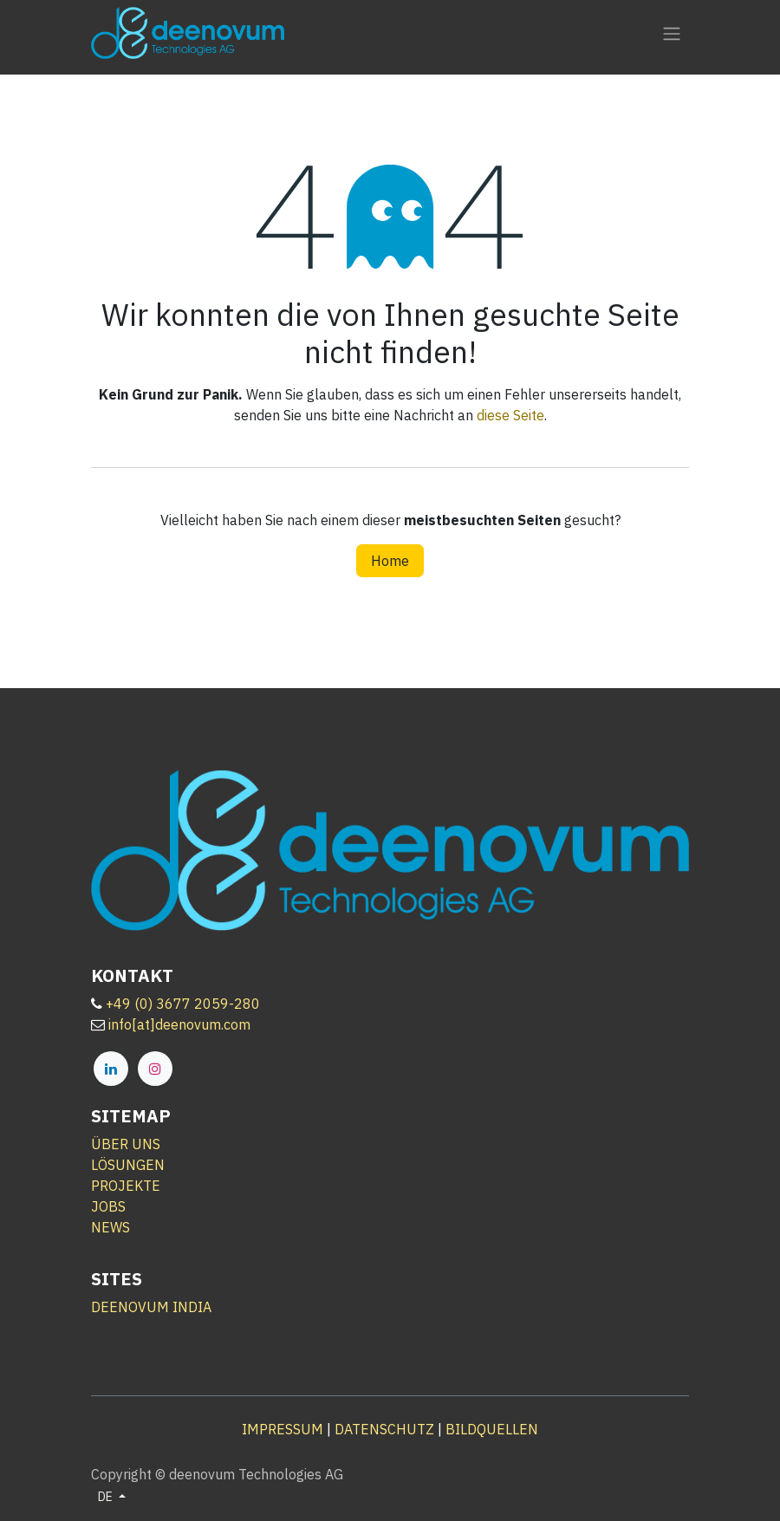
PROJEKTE (125, 1185)
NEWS (110, 1227)
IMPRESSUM (282, 1429)
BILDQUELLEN (491, 1429)
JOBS (108, 1206)
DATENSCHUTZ (384, 1429)
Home (390, 560)
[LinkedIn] (111, 1068)
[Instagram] (155, 1068)
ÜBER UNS (125, 1144)
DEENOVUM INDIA (151, 1307)
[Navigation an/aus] (671, 33)
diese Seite (510, 415)
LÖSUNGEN (128, 1164)
